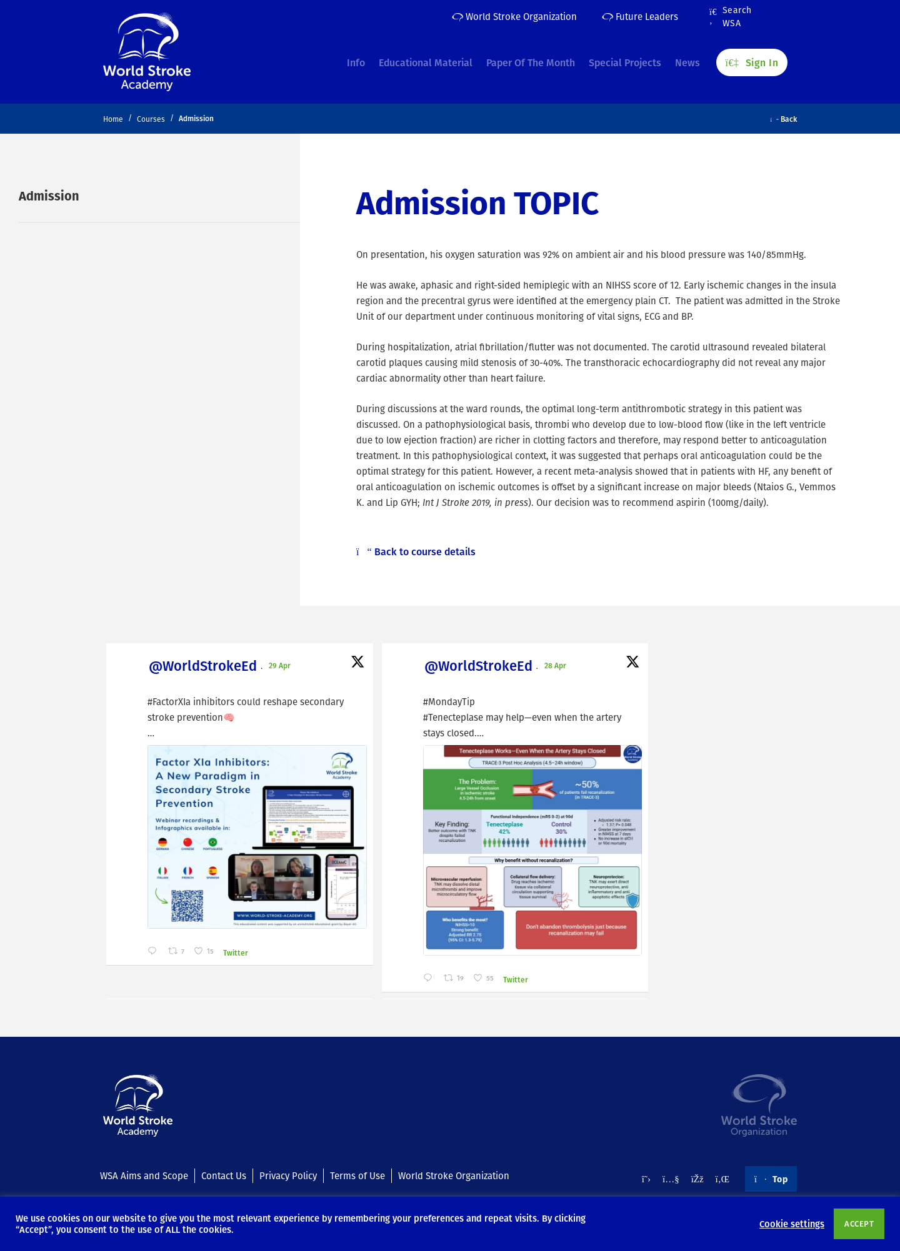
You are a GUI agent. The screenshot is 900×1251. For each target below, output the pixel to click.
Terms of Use (357, 1175)
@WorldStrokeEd (173, 667)
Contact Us (223, 1175)
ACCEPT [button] (859, 1223)
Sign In (752, 56)
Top (771, 1178)
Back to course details (416, 551)
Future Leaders (640, 16)
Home (113, 119)
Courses (151, 119)
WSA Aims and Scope (144, 1175)
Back (784, 118)
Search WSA (730, 16)
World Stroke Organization (514, 16)
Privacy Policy (288, 1175)
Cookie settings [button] (791, 1223)
